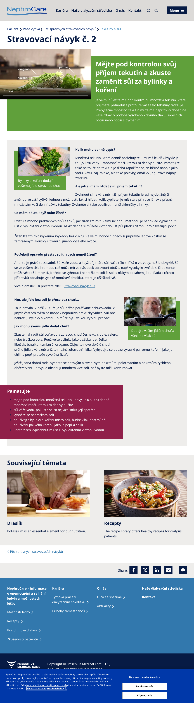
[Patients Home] (59, 588)
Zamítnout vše (144, 686)
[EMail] (168, 570)
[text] (35, 551)
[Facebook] (133, 570)
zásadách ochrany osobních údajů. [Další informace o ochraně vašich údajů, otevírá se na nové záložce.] (47, 688)
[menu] (177, 10)
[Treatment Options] (29, 596)
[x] (145, 570)
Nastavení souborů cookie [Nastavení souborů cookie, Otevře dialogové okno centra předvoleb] (144, 677)
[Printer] (183, 570)
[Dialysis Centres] (62, 10)
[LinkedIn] (157, 570)
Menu (174, 10)
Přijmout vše (144, 695)
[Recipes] (72, 611)
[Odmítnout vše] (188, 686)
